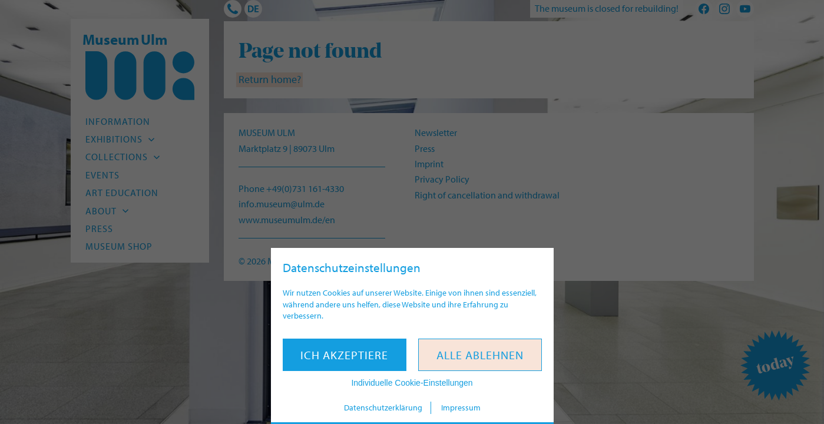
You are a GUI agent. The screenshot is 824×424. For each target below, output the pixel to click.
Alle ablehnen (480, 354)
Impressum (461, 407)
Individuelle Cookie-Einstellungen (411, 382)
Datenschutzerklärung (383, 407)
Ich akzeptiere (344, 354)
